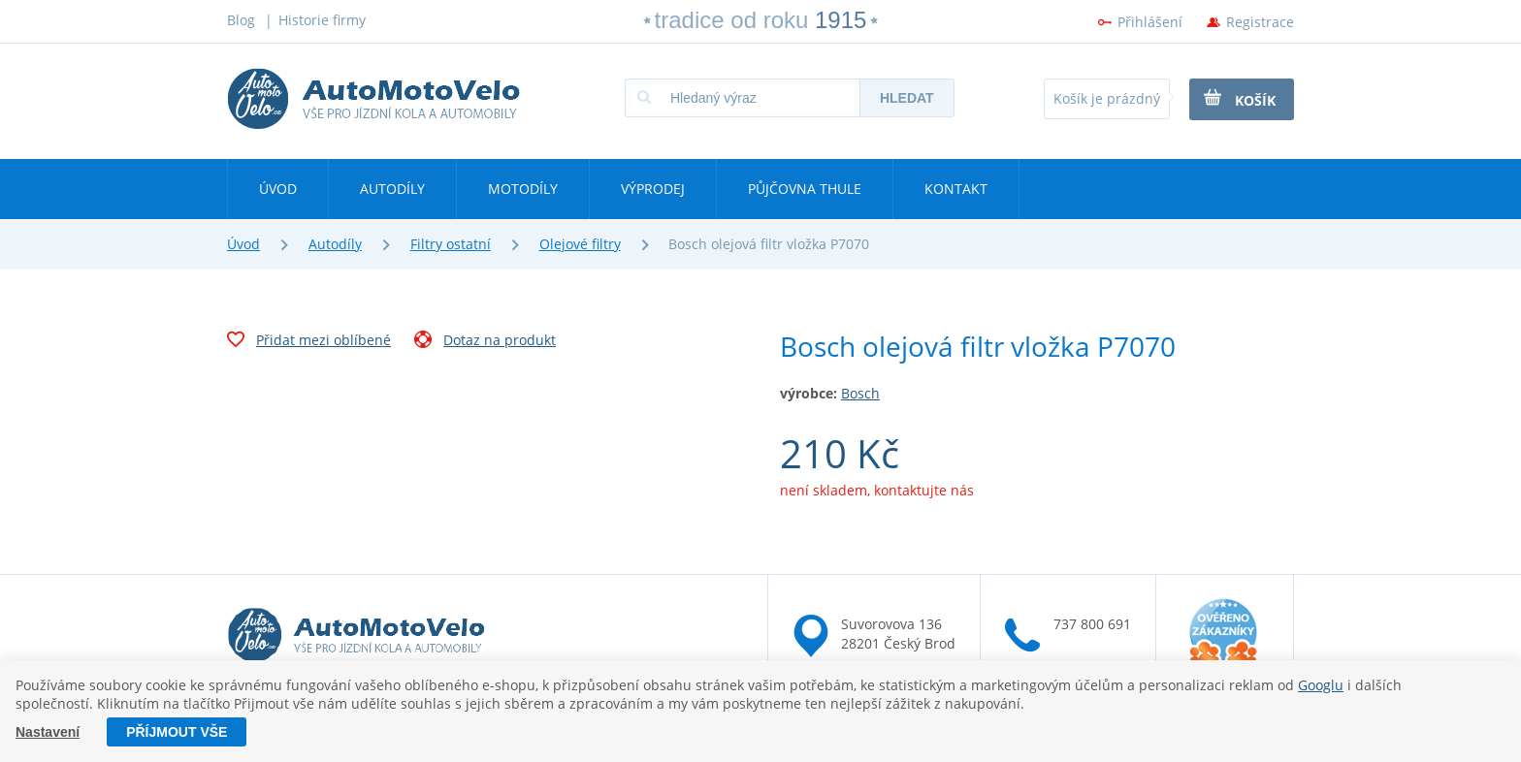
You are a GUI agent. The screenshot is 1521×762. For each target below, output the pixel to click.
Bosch (860, 393)
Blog (241, 20)
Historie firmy (322, 20)
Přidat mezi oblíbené (309, 342)
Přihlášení (1149, 22)
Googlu (1320, 685)
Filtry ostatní (450, 244)
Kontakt (955, 188)
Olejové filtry (580, 244)
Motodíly (523, 188)
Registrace (1260, 22)
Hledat (907, 98)
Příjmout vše (176, 732)
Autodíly (392, 188)
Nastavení (48, 732)
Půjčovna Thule (804, 188)
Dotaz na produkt (485, 342)
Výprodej (653, 188)
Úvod (278, 188)
